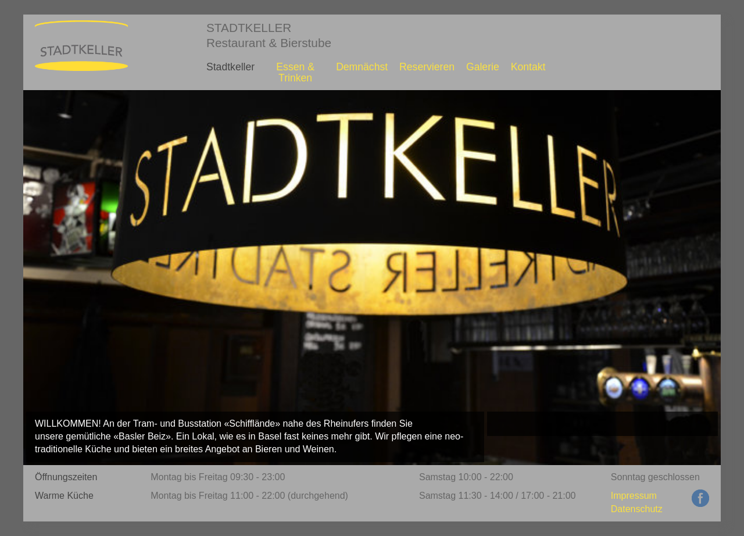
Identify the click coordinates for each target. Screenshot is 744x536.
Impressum (634, 496)
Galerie (482, 67)
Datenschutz (637, 509)
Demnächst (362, 67)
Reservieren (427, 67)
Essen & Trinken (295, 72)
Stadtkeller (230, 67)
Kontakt (528, 67)
